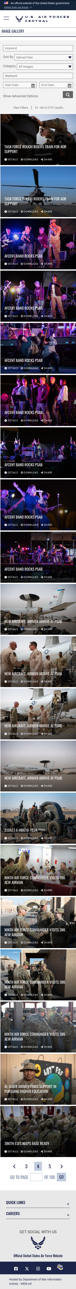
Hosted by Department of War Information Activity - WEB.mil (35, 1281)
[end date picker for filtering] (56, 85)
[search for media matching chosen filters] (68, 94)
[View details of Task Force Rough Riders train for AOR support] (38, 139)
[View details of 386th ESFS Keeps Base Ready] (38, 1131)
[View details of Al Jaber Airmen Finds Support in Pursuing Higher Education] (38, 1079)
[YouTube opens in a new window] (49, 1269)
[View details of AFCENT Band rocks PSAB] (38, 243)
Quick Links (15, 1202)
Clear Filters (20, 107)
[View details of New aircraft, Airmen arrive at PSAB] (38, 609)
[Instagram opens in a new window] (38, 1269)
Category (9, 66)
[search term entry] (38, 48)
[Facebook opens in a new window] (16, 1269)
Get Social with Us (38, 1232)
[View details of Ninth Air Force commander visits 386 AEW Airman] (38, 870)
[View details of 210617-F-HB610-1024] (38, 818)
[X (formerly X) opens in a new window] (27, 1269)
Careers (13, 1213)
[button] (18, 7)
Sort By (8, 57)
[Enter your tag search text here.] (38, 76)
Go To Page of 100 (32, 1177)
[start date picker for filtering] (19, 85)
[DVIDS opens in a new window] (60, 1267)
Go (61, 1177)
